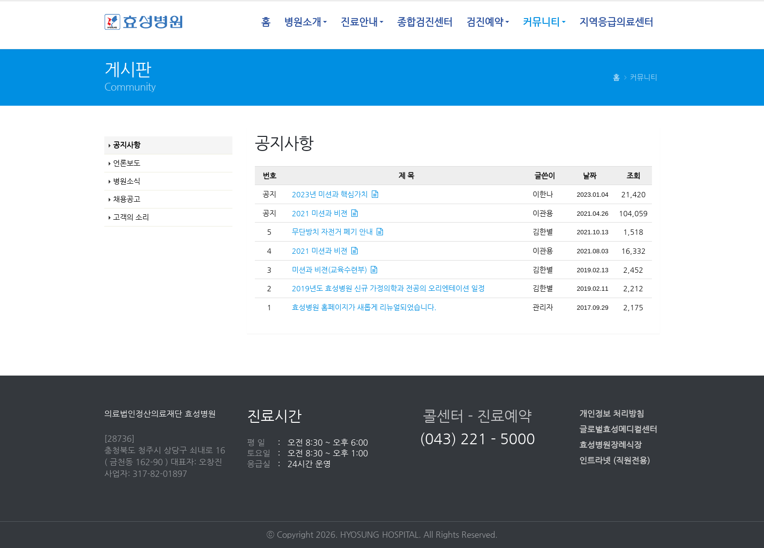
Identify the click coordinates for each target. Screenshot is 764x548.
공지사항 (126, 145)
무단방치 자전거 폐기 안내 (337, 231)
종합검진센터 (425, 22)
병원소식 (126, 181)
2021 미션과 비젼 (325, 213)
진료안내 (359, 22)
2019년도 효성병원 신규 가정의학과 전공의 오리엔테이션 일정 (388, 288)
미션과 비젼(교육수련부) (334, 269)
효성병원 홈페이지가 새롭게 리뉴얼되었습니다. (364, 307)
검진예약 (484, 22)
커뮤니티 (541, 22)
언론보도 (126, 163)
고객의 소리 (131, 217)
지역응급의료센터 (616, 22)
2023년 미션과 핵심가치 (335, 194)
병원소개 (302, 22)
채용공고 (126, 199)
